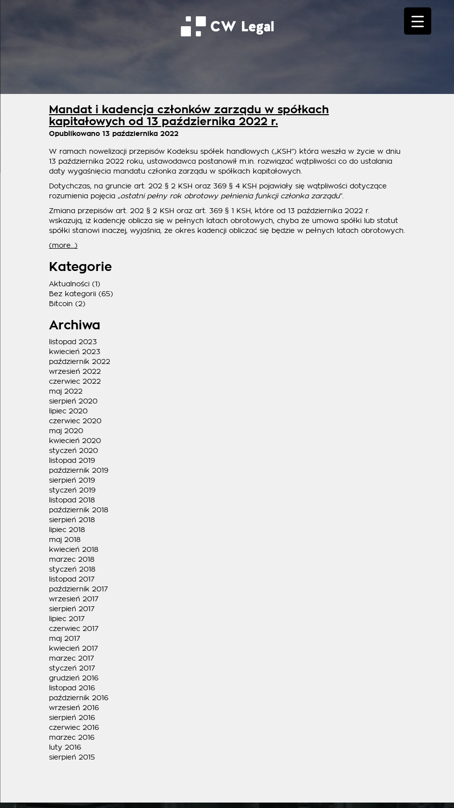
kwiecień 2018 (73, 549)
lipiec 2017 (67, 618)
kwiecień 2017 (73, 648)
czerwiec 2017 (73, 628)
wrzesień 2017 (73, 598)
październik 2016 (78, 697)
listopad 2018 (72, 499)
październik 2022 (79, 361)
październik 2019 (78, 470)
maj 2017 (64, 638)
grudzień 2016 (73, 677)
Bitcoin (61, 303)
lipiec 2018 (67, 529)
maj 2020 (66, 430)
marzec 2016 (71, 737)
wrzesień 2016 (74, 707)
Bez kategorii (72, 293)
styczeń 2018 (72, 569)
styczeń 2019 (72, 490)
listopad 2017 (71, 579)
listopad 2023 (73, 341)
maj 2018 (65, 539)
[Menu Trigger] (417, 21)
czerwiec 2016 (74, 727)
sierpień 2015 (72, 757)
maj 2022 (66, 391)
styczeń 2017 (72, 668)
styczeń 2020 (73, 450)
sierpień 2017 (71, 608)
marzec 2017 (71, 658)
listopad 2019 (72, 460)
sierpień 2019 (72, 480)
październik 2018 (78, 509)
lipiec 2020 (68, 410)
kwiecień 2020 (75, 440)
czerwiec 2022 (75, 381)
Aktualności (69, 283)
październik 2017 (78, 588)
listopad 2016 (72, 687)
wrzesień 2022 (75, 371)
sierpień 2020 (73, 401)
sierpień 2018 (72, 519)
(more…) (63, 245)
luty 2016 (65, 747)
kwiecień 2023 (74, 351)
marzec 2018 (71, 559)
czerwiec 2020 (75, 420)
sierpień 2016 (72, 717)
